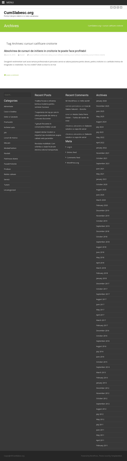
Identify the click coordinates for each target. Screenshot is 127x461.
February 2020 (102, 205)
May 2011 (100, 435)
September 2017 (103, 294)
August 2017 (101, 299)
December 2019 (102, 210)
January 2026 (101, 101)
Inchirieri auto (9, 127)
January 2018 (101, 278)
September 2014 (103, 367)
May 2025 (100, 116)
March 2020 (101, 200)
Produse (7, 169)
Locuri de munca (10, 138)
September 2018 (103, 242)
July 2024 (99, 127)
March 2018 (101, 268)
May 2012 (100, 419)
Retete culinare (10, 174)
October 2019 (101, 221)
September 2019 (103, 226)
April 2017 (100, 315)
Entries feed (72, 152)
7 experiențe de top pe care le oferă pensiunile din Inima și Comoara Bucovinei (47, 115)
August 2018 (101, 247)
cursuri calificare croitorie (61, 55)
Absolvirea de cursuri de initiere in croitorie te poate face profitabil (45, 50)
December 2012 (102, 388)
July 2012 (99, 414)
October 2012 (101, 398)
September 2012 (103, 404)
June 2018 (100, 252)
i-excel (106, 456)
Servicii (6, 179)
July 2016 (99, 351)
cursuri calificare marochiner (79, 55)
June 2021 (100, 168)
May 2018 (100, 257)
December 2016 (102, 330)
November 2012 (102, 393)
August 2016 (101, 346)
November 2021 (102, 153)
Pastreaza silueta (11, 158)
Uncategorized (10, 190)
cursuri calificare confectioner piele (40, 55)
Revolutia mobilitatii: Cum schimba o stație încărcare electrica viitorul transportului (46, 146)
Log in (69, 147)
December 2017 (102, 283)
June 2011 (100, 430)
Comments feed (73, 157)
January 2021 (101, 179)
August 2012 (101, 409)
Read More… (9, 69)
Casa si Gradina (10, 111)
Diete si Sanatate (11, 117)
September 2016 (103, 341)
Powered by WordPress (89, 456)
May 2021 (100, 174)
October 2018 (101, 236)
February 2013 (102, 377)
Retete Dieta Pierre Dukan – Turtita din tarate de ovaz (77, 117)
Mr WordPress (71, 101)
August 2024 (101, 122)
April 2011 (100, 440)
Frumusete (8, 122)
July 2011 (99, 424)
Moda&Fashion (10, 148)
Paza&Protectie (10, 164)
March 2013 (101, 372)
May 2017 (100, 309)
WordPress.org (73, 163)
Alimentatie (8, 106)
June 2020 (100, 195)
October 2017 (101, 289)
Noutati (22, 55)
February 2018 (102, 273)
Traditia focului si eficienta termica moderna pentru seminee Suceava (45, 104)
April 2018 (100, 263)
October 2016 (101, 336)
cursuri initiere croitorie (97, 55)
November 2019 (102, 216)
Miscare (7, 143)
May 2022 (100, 137)
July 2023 (99, 132)
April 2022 (100, 142)
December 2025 (102, 106)
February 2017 (102, 325)
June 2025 (100, 111)
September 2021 (103, 163)
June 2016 (100, 357)
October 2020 (101, 184)
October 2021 (101, 158)
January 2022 (101, 148)
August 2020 (101, 189)
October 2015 (101, 362)
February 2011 (102, 445)
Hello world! (85, 101)
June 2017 (100, 304)
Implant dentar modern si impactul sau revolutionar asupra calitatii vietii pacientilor (48, 135)
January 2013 (101, 383)
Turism (7, 185)
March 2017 (101, 320)
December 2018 (102, 231)
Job (5, 132)
